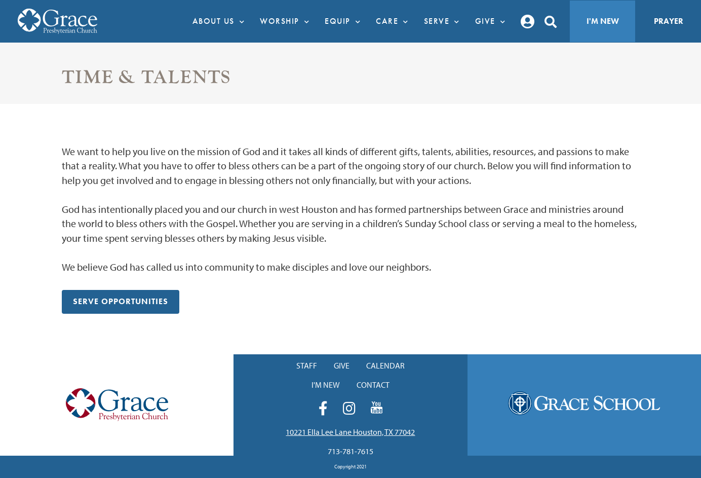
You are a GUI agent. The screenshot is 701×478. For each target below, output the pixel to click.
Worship (287, 21)
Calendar (385, 365)
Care (395, 21)
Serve (444, 21)
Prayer (668, 21)
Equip (345, 21)
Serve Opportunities (120, 301)
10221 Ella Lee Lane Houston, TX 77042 (350, 432)
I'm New (603, 21)
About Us (221, 21)
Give (493, 21)
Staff (306, 365)
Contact (373, 385)
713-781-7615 (350, 451)
